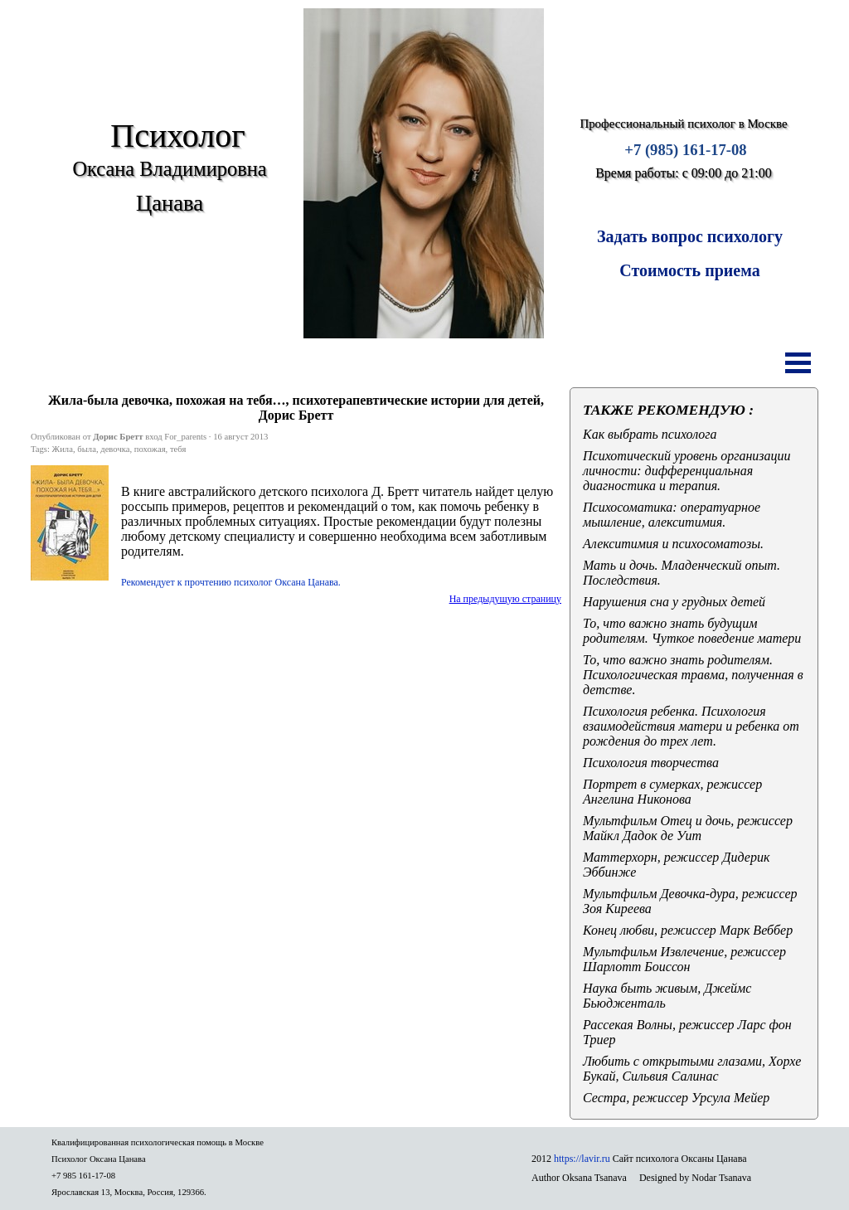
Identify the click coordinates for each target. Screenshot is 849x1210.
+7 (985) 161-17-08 (685, 149)
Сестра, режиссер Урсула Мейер (676, 1098)
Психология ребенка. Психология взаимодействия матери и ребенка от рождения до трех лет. (691, 726)
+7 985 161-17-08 (83, 1175)
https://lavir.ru (582, 1158)
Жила (62, 449)
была (86, 449)
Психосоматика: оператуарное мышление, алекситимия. (671, 514)
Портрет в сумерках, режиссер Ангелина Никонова (672, 791)
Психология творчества (651, 763)
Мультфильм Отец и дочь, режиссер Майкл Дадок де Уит (688, 828)
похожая (150, 449)
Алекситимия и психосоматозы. (673, 544)
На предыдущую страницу (505, 599)
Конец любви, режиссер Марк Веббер (688, 930)
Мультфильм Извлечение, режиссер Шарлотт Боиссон (684, 959)
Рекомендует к (231, 582)
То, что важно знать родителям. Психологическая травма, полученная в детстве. (693, 675)
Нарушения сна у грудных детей (674, 602)
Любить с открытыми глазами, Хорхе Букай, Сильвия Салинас (692, 1068)
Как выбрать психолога (650, 434)
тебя (178, 449)
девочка (114, 449)
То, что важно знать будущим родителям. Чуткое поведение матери (692, 630)
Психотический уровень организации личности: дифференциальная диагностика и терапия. (687, 471)
